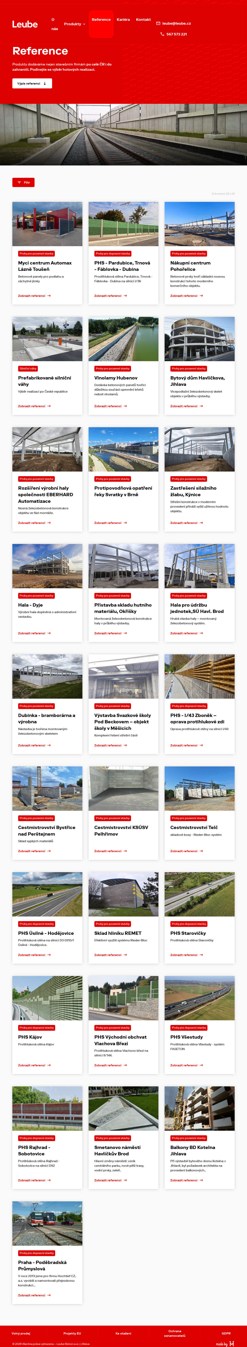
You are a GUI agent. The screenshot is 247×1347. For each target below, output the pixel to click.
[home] (25, 24)
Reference (101, 19)
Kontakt (143, 19)
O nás (55, 24)
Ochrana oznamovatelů (174, 1333)
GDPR (226, 1333)
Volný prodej (21, 1333)
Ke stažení (123, 1333)
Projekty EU (72, 1333)
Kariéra (123, 19)
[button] (75, 24)
